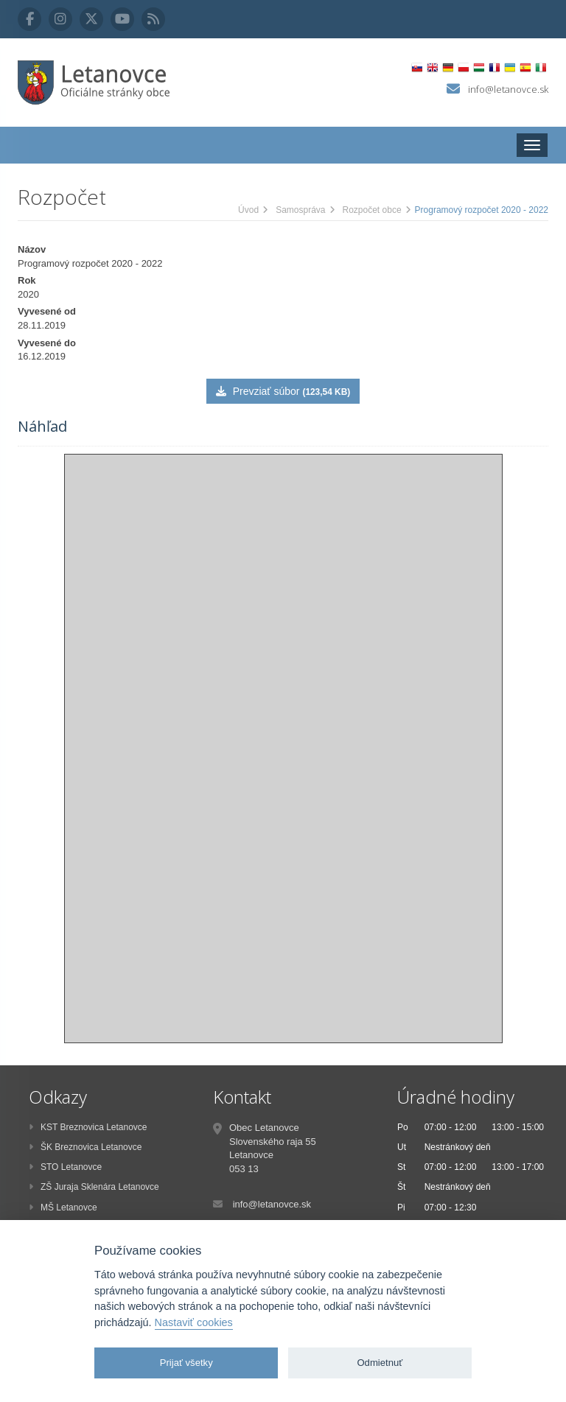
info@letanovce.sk (508, 89)
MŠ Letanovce (63, 1207)
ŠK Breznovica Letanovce (85, 1147)
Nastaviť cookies (194, 1322)
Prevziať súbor (283, 391)
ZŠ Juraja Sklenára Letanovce (94, 1187)
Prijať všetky (186, 1362)
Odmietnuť (379, 1362)
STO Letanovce (65, 1167)
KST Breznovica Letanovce (88, 1127)
